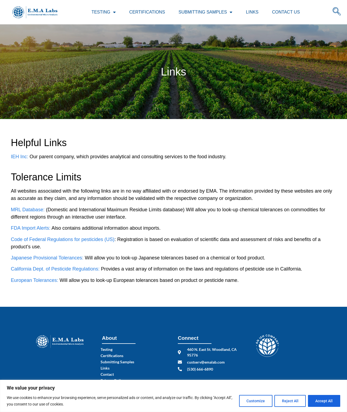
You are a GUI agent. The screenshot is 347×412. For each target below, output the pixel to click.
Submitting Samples (206, 12)
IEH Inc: (19, 156)
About (109, 338)
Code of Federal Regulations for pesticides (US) (62, 239)
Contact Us (286, 12)
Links (252, 12)
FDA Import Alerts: (30, 228)
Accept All (323, 401)
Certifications (147, 12)
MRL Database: (27, 209)
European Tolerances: (34, 280)
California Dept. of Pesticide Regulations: (55, 269)
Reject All (289, 401)
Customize (253, 401)
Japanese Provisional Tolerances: (47, 258)
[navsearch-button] (336, 12)
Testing (103, 12)
